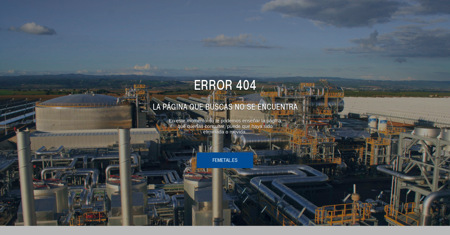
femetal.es (225, 160)
